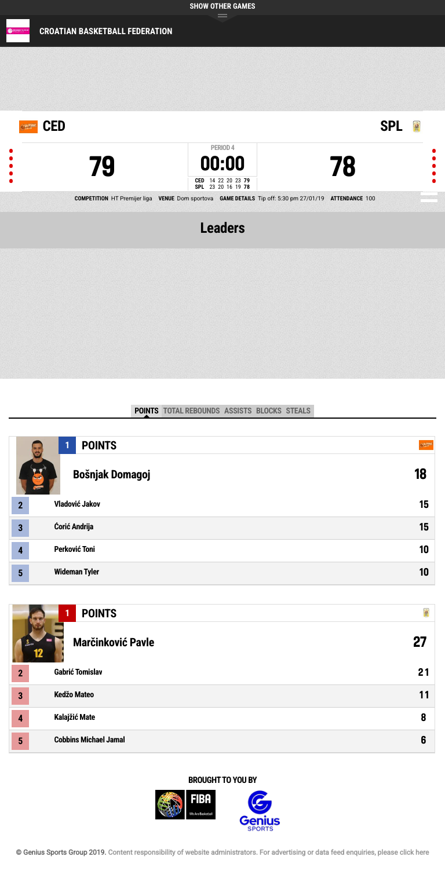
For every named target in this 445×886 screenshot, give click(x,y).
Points (146, 411)
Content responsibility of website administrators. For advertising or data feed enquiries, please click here (268, 852)
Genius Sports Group (259, 811)
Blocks (268, 411)
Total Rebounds (191, 411)
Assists (237, 411)
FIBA (185, 811)
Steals (298, 411)
